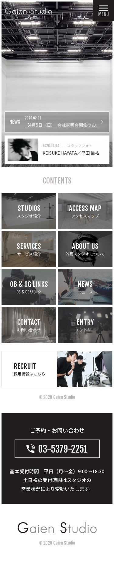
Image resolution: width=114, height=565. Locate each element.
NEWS (14, 122)
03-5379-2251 (57, 449)
